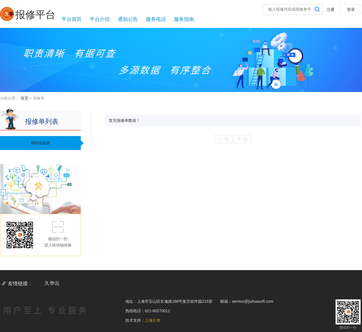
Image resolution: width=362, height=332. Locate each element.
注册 (330, 9)
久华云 (52, 283)
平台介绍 (100, 19)
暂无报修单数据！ (124, 120)
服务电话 (156, 19)
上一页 (224, 139)
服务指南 (184, 19)
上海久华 (152, 320)
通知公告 (128, 19)
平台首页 (72, 19)
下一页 (242, 139)
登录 (351, 9)
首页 (24, 98)
